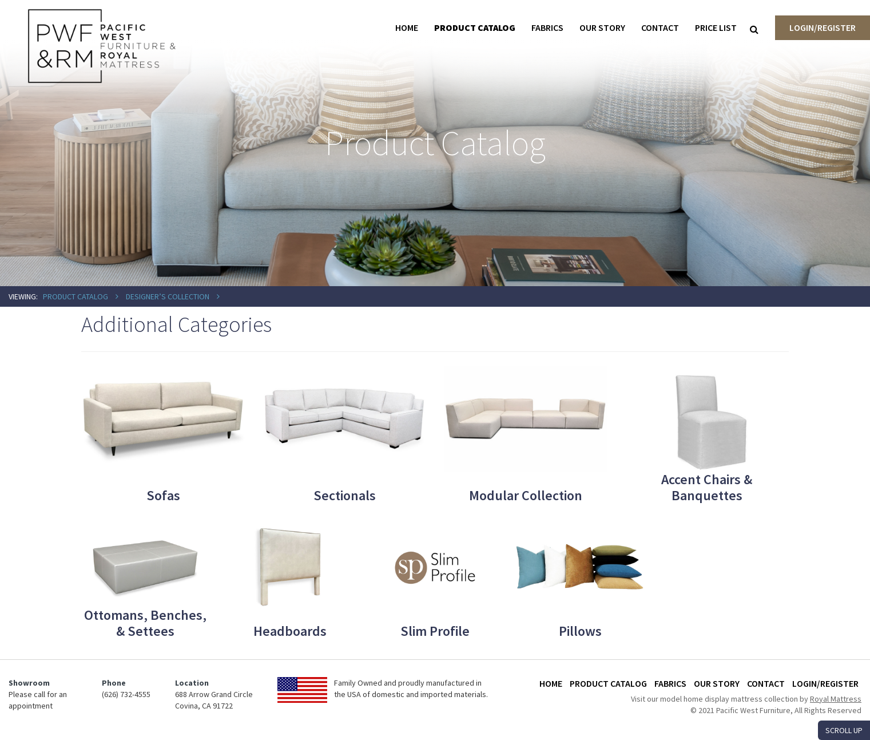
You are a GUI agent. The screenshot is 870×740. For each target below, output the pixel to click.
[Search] (754, 29)
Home (406, 27)
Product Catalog (474, 27)
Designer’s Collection (167, 296)
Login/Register (822, 27)
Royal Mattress (835, 699)
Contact (660, 27)
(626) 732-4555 (126, 694)
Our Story (602, 27)
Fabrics (547, 27)
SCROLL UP (844, 730)
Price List (716, 27)
